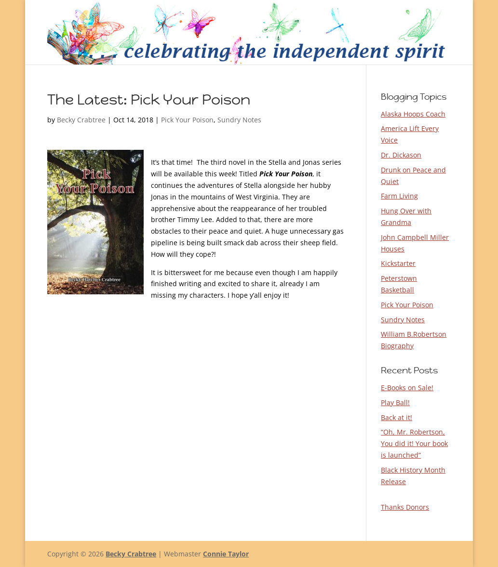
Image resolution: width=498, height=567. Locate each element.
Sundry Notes (239, 119)
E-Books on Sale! (407, 387)
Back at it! (396, 417)
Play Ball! (395, 402)
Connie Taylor (226, 553)
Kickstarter (398, 263)
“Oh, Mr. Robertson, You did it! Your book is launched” (414, 443)
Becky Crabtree (81, 119)
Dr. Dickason (401, 154)
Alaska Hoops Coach (413, 114)
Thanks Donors (405, 507)
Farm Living (399, 195)
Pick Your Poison (187, 119)
